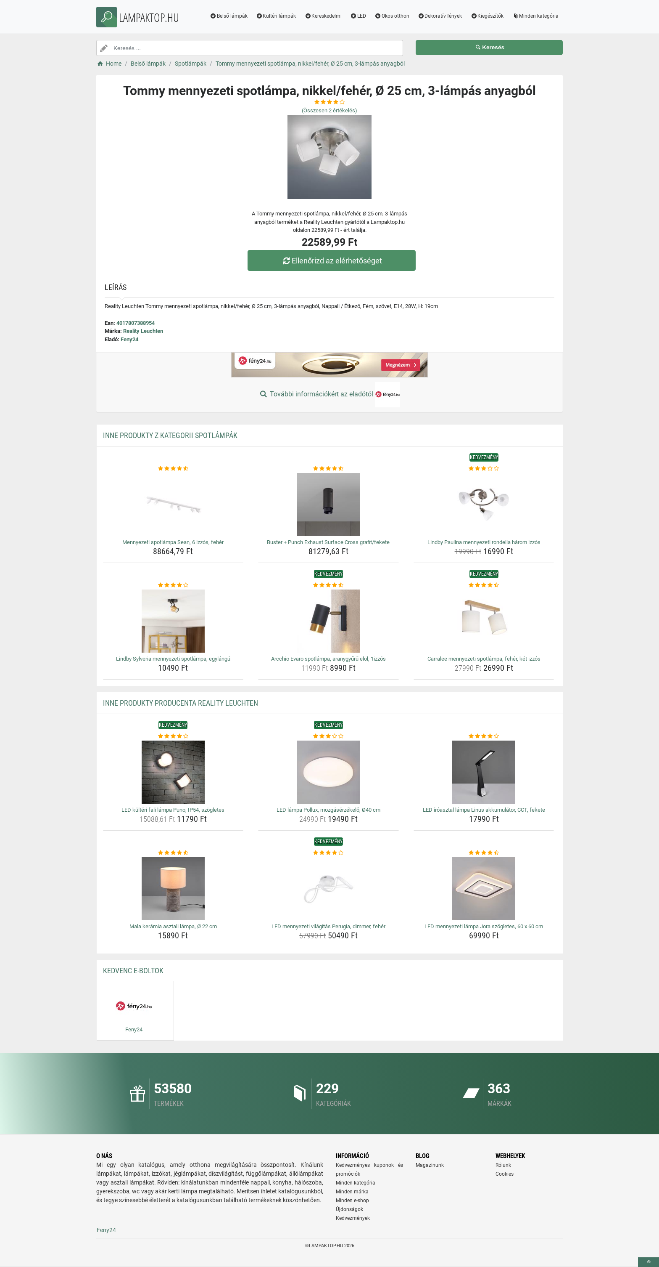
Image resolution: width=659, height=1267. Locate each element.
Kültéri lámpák (276, 16)
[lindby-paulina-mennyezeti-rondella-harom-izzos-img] (484, 504)
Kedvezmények (353, 1218)
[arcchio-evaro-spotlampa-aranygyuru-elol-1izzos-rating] (328, 585)
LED (358, 16)
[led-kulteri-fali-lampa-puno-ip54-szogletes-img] (173, 772)
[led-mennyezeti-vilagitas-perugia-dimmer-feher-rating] (328, 853)
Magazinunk (430, 1165)
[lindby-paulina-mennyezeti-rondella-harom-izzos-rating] (484, 469)
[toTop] (648, 1262)
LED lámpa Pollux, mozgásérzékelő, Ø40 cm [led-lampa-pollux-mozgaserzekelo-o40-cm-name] (328, 810)
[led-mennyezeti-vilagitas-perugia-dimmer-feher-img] (328, 888)
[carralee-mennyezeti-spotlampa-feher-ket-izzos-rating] (484, 585)
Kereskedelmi (323, 16)
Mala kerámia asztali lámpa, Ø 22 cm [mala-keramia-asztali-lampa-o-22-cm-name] (173, 926)
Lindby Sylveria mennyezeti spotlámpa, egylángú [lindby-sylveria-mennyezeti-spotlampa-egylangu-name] (173, 659)
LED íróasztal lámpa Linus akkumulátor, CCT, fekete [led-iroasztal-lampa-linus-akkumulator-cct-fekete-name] (484, 810)
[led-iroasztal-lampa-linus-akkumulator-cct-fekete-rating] (484, 736)
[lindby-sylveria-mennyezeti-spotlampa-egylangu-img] (173, 621)
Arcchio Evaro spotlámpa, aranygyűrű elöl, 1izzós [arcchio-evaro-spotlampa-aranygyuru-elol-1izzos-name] (328, 659)
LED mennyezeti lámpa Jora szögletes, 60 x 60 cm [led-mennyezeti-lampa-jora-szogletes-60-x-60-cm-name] (483, 926)
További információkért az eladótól (329, 394)
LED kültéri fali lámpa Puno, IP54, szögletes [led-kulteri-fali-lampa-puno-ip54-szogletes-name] (172, 810)
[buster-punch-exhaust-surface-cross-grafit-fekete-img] (328, 504)
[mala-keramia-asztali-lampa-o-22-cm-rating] (173, 853)
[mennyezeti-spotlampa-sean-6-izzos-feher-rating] (173, 469)
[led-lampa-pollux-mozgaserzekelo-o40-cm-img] (328, 772)
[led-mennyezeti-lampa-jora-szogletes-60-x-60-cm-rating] (484, 853)
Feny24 (129, 339)
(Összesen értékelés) (329, 110)
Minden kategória (535, 16)
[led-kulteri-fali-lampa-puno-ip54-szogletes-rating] (173, 736)
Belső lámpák (229, 16)
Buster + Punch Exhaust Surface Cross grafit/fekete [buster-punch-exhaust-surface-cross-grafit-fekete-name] (328, 542)
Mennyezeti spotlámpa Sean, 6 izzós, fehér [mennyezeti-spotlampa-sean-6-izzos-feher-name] (173, 542)
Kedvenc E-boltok (133, 970)
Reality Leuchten (143, 331)
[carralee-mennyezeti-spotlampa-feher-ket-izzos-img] (484, 621)
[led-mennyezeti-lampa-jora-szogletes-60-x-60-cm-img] (484, 888)
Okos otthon (391, 16)
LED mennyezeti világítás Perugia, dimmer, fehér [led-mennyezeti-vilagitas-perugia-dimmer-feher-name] (328, 926)
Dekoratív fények (440, 16)
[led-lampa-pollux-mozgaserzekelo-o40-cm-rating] (328, 736)
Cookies (505, 1174)
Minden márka (352, 1192)
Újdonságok (349, 1209)
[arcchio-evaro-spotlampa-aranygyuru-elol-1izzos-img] (328, 621)
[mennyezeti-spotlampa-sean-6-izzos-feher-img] (173, 504)
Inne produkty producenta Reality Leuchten (180, 703)
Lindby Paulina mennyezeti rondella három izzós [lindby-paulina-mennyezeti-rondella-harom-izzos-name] (483, 542)
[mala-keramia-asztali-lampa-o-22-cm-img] (173, 888)
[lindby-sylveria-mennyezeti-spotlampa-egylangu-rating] (173, 585)
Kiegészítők (486, 16)
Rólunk (503, 1165)
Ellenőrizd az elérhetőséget (331, 260)
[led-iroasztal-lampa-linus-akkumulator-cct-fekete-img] (484, 772)
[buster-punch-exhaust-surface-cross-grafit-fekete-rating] (328, 469)
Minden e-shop (352, 1200)
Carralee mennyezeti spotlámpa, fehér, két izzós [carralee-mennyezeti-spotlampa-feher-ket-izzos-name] (483, 659)
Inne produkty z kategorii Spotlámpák (170, 435)
